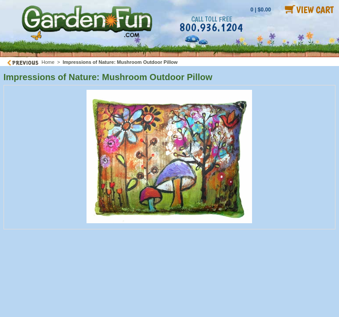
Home (47, 62)
